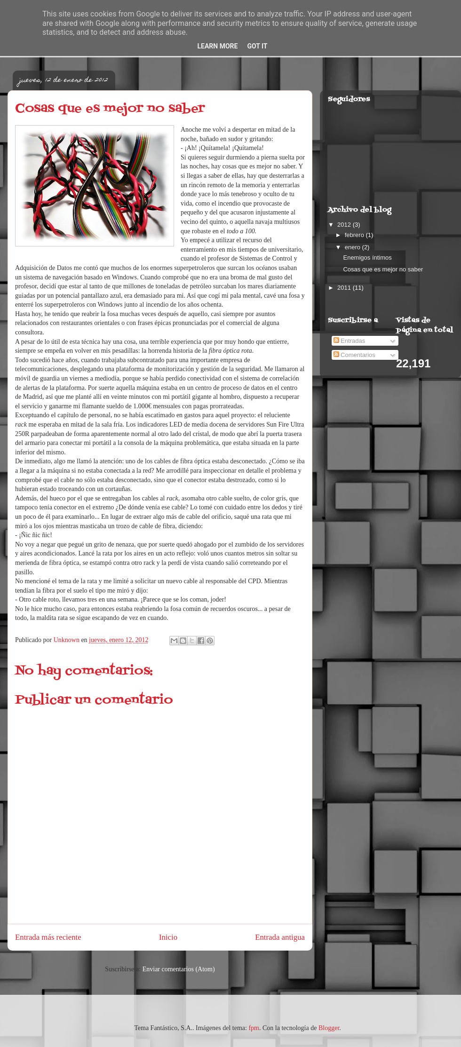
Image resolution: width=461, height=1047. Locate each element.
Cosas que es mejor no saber (383, 269)
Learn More (217, 46)
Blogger (328, 1027)
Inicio (168, 937)
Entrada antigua (280, 937)
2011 (345, 287)
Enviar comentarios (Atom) (179, 969)
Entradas (350, 340)
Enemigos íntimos (367, 257)
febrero (355, 234)
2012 (345, 224)
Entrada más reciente (48, 937)
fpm (253, 1027)
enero (353, 247)
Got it (257, 46)
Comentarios (354, 354)
